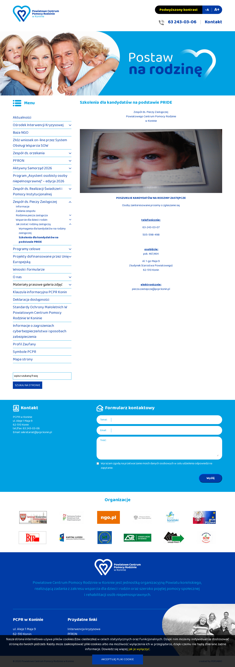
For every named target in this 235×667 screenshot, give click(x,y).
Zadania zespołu (25, 211)
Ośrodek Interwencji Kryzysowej (38, 125)
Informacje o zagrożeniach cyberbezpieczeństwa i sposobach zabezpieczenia (39, 331)
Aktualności (22, 117)
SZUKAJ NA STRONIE (27, 385)
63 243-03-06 (182, 22)
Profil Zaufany (24, 344)
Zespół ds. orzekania (29, 153)
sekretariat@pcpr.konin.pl (36, 432)
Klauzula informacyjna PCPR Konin (40, 292)
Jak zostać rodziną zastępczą (33, 224)
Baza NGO (20, 132)
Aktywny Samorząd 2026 (32, 168)
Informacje (22, 207)
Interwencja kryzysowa (84, 629)
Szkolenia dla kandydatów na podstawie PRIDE (38, 239)
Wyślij (210, 478)
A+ (216, 9)
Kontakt (213, 22)
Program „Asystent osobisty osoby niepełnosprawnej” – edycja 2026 (40, 178)
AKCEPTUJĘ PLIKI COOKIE (117, 659)
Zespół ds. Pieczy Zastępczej (35, 202)
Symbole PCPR (24, 352)
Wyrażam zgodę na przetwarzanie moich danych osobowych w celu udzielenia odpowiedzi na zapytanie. (156, 465)
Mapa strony (23, 359)
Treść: (103, 440)
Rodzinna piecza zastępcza (32, 215)
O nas (17, 277)
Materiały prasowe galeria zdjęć (38, 284)
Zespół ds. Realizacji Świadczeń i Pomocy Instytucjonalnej (37, 191)
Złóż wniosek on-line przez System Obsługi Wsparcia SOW (40, 142)
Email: (103, 430)
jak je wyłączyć (139, 649)
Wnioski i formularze (29, 269)
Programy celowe (26, 249)
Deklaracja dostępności (31, 299)
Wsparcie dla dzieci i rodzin (31, 220)
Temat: (103, 420)
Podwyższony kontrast (179, 10)
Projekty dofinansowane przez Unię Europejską (41, 259)
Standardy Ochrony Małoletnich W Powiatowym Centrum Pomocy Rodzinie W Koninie (40, 312)
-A (207, 10)
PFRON (18, 160)
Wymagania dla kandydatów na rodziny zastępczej (42, 231)
